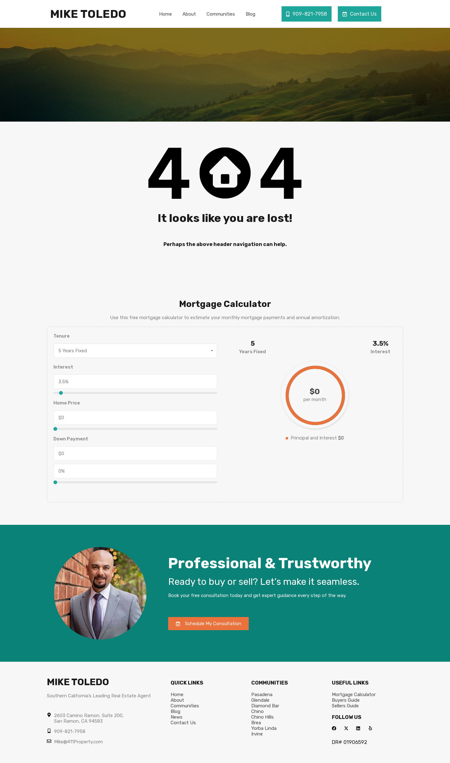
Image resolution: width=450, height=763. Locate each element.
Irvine (257, 734)
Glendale (260, 700)
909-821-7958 (306, 14)
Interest (63, 367)
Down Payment (70, 439)
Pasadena (261, 694)
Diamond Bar (265, 706)
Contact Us (359, 14)
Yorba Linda (264, 728)
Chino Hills (262, 717)
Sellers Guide (345, 706)
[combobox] (135, 351)
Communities (221, 14)
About (189, 14)
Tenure (61, 336)
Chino (257, 711)
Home (165, 14)
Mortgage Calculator (354, 694)
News (176, 717)
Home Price (66, 403)
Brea (256, 722)
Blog (250, 14)
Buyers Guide (346, 700)
